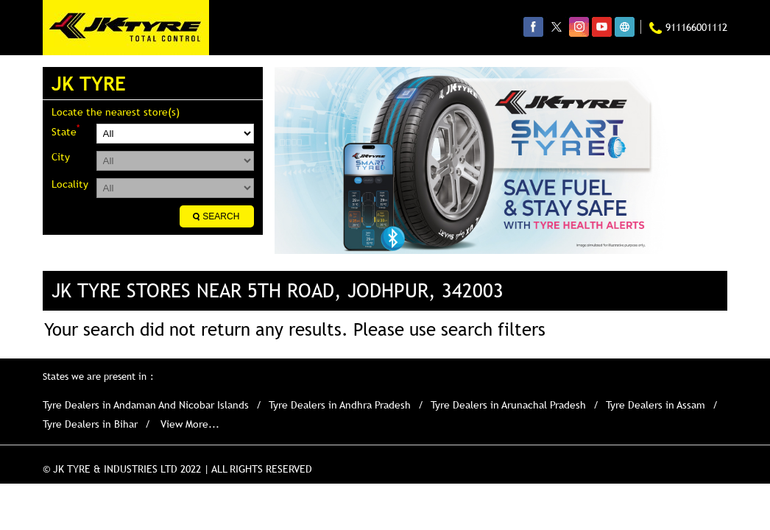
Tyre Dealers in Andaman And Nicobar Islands (146, 405)
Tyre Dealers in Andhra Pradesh (340, 405)
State (66, 131)
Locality (70, 184)
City (61, 157)
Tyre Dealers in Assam (655, 405)
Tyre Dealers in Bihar (90, 424)
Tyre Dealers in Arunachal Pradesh (508, 405)
